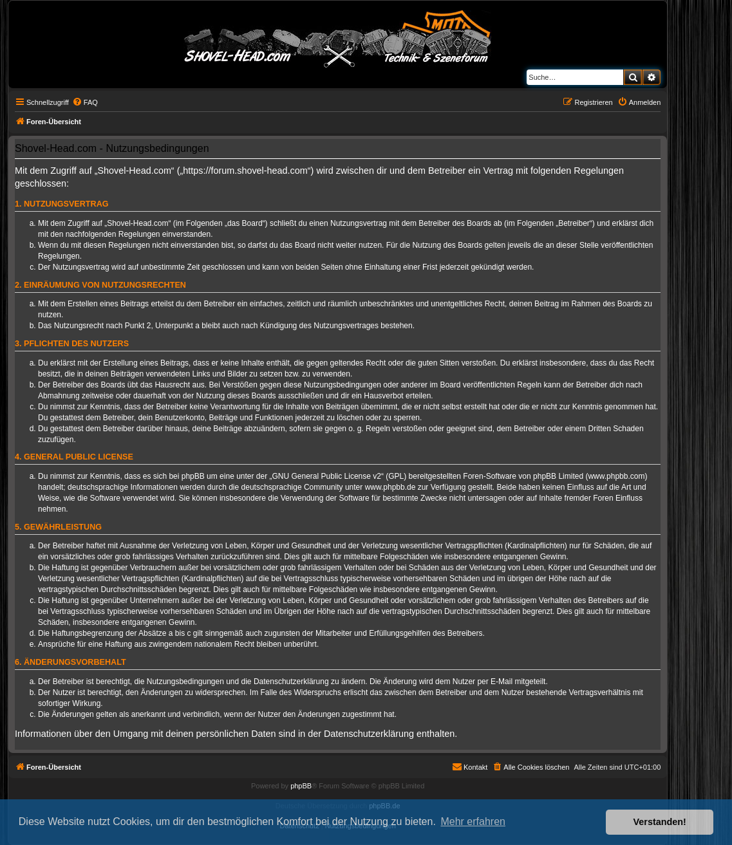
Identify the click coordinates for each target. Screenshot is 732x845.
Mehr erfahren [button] (472, 821)
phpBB (301, 786)
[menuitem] (85, 102)
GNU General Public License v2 (326, 476)
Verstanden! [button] (659, 822)
